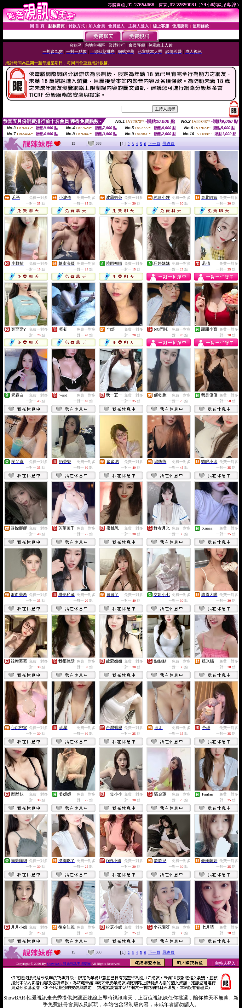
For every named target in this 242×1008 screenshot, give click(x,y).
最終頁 (168, 143)
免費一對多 (38, 197)
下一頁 (154, 143)
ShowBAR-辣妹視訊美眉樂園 (69, 963)
